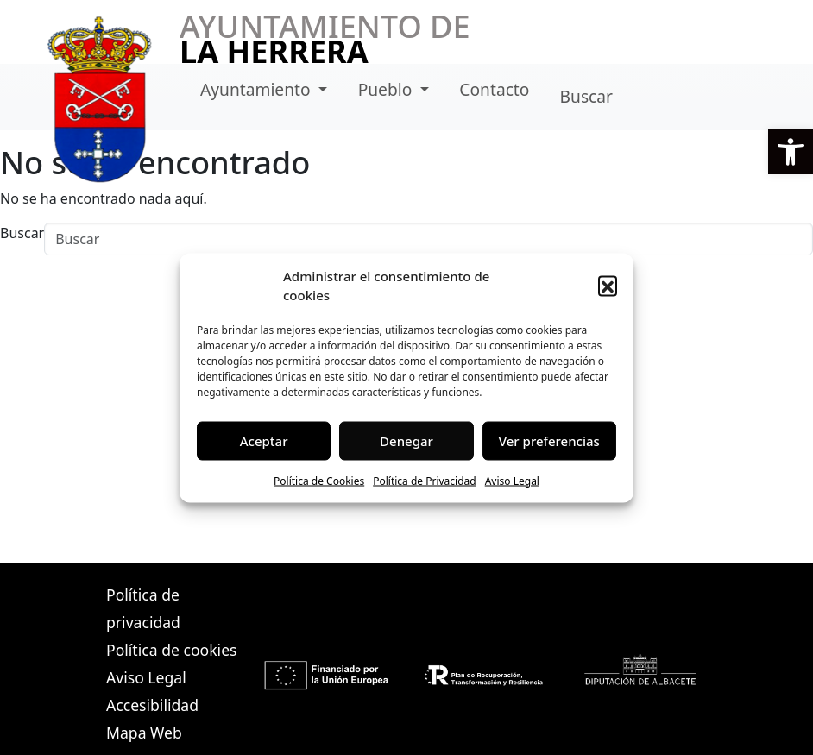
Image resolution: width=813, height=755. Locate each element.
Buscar (586, 96)
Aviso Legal (512, 480)
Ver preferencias (549, 441)
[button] (790, 151)
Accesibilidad (152, 705)
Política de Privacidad (424, 480)
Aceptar (264, 441)
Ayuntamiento (257, 89)
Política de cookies (171, 649)
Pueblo (387, 89)
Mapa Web (144, 732)
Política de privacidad (143, 608)
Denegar (406, 441)
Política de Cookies (319, 480)
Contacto (494, 89)
